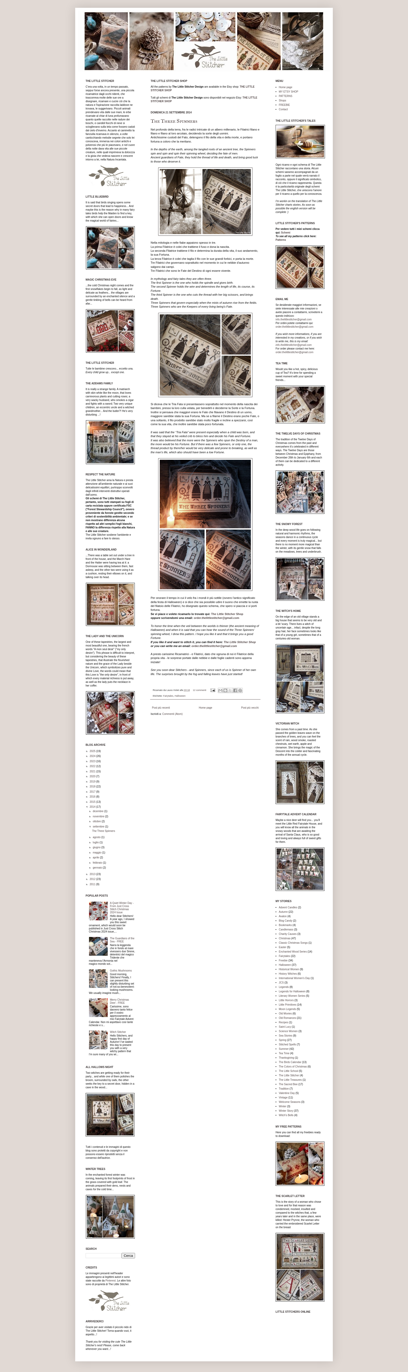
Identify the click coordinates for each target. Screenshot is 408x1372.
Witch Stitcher (118, 1032)
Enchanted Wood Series (293, 951)
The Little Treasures (290, 1079)
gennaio (98, 867)
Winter (282, 1106)
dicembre (98, 811)
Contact (283, 109)
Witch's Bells (286, 1115)
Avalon (283, 916)
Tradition (284, 1088)
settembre (99, 826)
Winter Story (286, 1110)
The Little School (288, 1071)
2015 (93, 801)
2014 (93, 806)
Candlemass (286, 929)
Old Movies (285, 1013)
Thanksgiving (286, 1057)
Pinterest (110, 1280)
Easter (282, 947)
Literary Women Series (292, 995)
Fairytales (168, 696)
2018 (93, 786)
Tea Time (284, 1053)
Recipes (283, 1022)
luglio (96, 842)
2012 (93, 879)
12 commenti (199, 690)
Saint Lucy (285, 1026)
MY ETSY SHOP (288, 91)
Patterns (281, 239)
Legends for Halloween (292, 991)
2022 (93, 766)
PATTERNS (285, 96)
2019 (93, 781)
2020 (93, 776)
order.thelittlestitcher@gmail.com (216, 617)
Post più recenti (161, 707)
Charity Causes (288, 934)
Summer (284, 1048)
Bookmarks (285, 925)
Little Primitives (287, 1004)
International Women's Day (294, 978)
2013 (93, 874)
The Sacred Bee (288, 1084)
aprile (96, 857)
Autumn (283, 911)
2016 (93, 796)
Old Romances (287, 1018)
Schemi (285, 232)
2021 (93, 771)
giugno (97, 847)
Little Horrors (286, 1000)
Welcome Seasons (290, 1102)
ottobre (97, 821)
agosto (97, 837)
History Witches (288, 973)
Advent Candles (288, 907)
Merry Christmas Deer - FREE (119, 1001)
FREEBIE (284, 104)
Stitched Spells (287, 1044)
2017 (93, 791)
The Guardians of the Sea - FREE (122, 940)
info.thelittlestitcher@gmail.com (294, 319)
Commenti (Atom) (172, 714)
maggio (97, 852)
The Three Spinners (174, 121)
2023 (93, 761)
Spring (282, 1040)
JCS (281, 982)
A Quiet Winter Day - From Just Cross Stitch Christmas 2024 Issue (122, 908)
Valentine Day (287, 1093)
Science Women (288, 1031)
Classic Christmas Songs (293, 942)
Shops (282, 100)
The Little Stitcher (289, 1075)
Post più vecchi (250, 707)
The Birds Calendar (290, 1062)
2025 (93, 751)
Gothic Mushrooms (121, 970)
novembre (99, 816)
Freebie (283, 960)
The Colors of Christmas (293, 1066)
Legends (284, 987)
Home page (205, 707)
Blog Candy (285, 920)
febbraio (98, 862)
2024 (93, 756)
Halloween (180, 696)
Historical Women (289, 969)
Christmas (285, 938)
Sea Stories (285, 1035)
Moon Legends (287, 1009)
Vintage (283, 1097)
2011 (93, 884)
